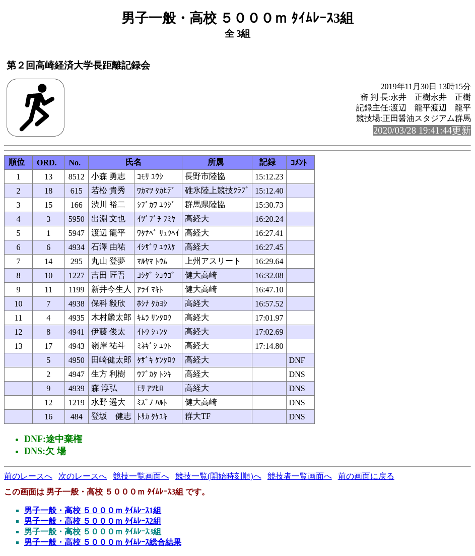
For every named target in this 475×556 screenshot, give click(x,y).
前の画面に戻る (366, 476)
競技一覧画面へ (141, 476)
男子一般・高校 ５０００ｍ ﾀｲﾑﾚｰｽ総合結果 (102, 542)
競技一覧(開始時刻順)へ (218, 476)
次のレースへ (82, 476)
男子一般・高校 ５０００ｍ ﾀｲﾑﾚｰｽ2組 (92, 521)
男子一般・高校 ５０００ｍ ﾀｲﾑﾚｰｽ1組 (92, 510)
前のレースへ (28, 476)
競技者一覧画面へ (299, 476)
